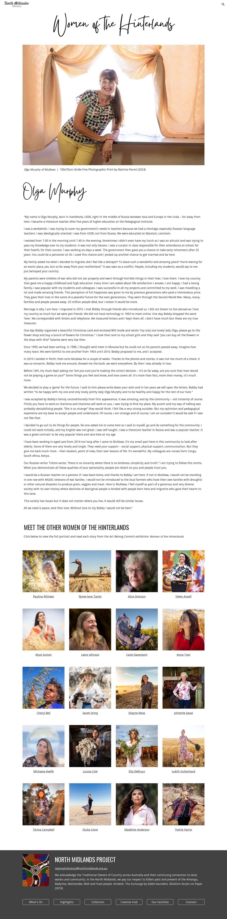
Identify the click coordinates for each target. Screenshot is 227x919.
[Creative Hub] (129, 902)
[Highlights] (67, 902)
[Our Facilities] (160, 902)
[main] (113, 169)
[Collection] (98, 902)
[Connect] (191, 902)
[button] (223, 4)
